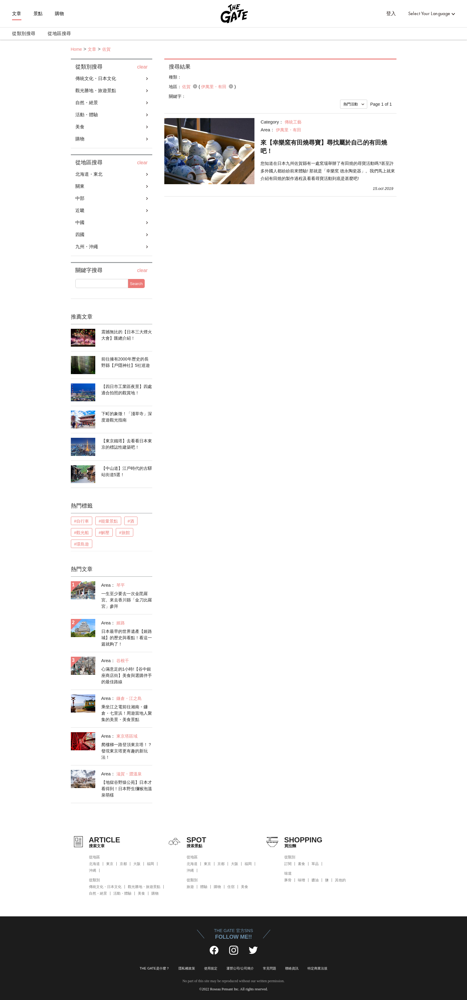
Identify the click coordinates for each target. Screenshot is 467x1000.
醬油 (315, 880)
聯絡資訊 (291, 968)
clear (142, 67)
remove (195, 86)
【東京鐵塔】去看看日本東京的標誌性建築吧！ (126, 444)
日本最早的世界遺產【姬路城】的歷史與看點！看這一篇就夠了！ (126, 637)
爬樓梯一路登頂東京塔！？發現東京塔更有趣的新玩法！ (126, 751)
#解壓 (104, 532)
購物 (59, 14)
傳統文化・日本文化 (95, 78)
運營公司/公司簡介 (240, 968)
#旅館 (124, 532)
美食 (79, 126)
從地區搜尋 (59, 33)
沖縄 (92, 870)
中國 (79, 222)
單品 (315, 864)
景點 (38, 14)
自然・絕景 (86, 102)
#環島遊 (81, 544)
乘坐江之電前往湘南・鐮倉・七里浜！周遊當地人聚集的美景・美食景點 (126, 713)
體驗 (203, 887)
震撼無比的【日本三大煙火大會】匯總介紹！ (126, 335)
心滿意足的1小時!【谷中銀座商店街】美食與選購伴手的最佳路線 (126, 675)
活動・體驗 (86, 114)
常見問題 (269, 968)
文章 (16, 14)
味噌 (301, 880)
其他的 (340, 880)
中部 (79, 198)
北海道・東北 (89, 174)
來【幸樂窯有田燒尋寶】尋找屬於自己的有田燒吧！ (323, 146)
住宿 (231, 887)
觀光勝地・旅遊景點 (95, 90)
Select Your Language (429, 13)
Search (136, 283)
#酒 (131, 521)
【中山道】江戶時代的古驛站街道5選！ (126, 471)
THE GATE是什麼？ (154, 968)
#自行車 (81, 521)
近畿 (79, 210)
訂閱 (288, 864)
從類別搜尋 (24, 33)
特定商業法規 (317, 968)
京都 (123, 864)
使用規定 (210, 968)
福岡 (150, 864)
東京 (109, 864)
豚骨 (288, 880)
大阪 (136, 864)
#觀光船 (81, 532)
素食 (301, 864)
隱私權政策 (186, 968)
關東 (79, 186)
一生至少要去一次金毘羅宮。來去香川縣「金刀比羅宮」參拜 (126, 600)
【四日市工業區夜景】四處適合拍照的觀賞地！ (126, 389)
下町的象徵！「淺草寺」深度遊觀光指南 (126, 416)
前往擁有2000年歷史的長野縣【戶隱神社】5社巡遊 (125, 362)
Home (76, 49)
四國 (79, 234)
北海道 (94, 864)
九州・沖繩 (86, 246)
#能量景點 (108, 521)
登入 (391, 13)
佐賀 (106, 49)
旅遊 (190, 887)
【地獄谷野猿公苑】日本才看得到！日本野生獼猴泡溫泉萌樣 (126, 788)
